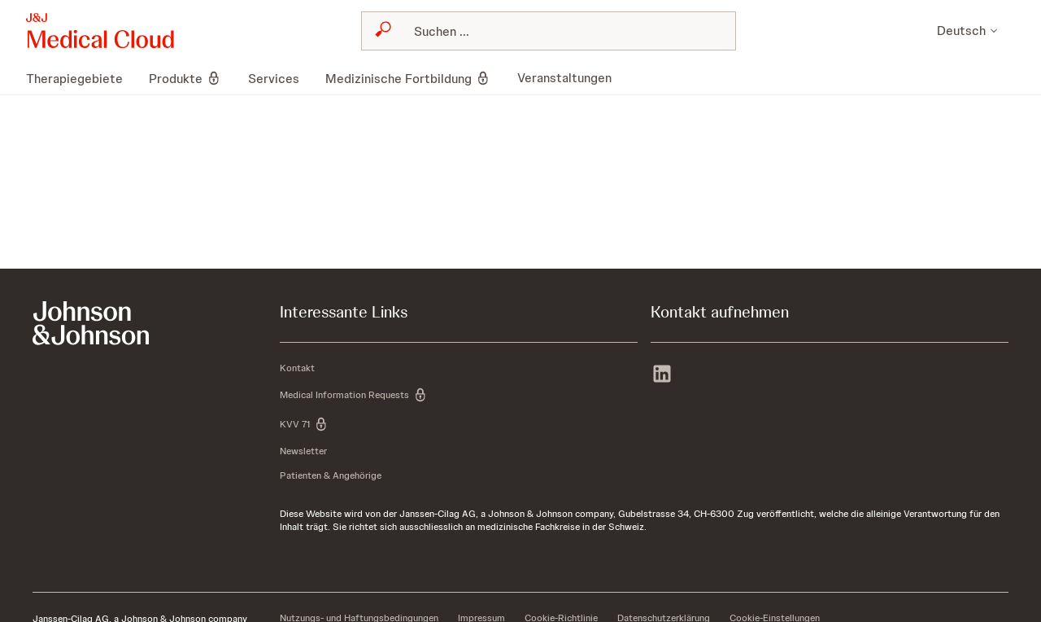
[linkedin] (662, 375)
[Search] (558, 31)
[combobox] (548, 30)
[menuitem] (81, 78)
